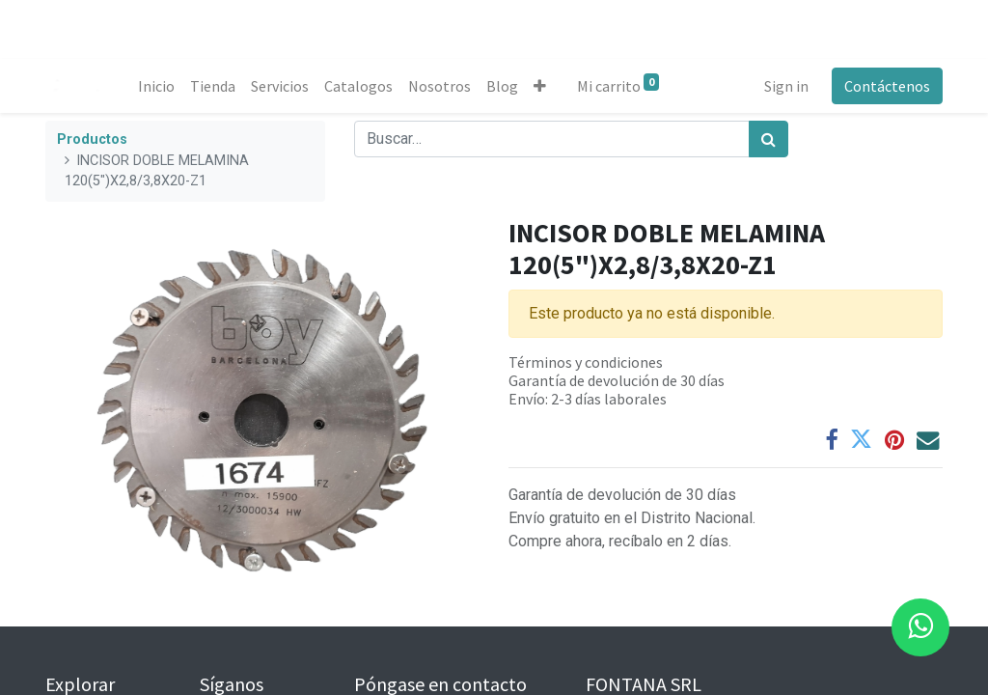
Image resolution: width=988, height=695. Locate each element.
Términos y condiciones (585, 362)
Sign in (786, 86)
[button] (540, 86)
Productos (92, 139)
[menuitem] (156, 86)
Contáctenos (887, 86)
